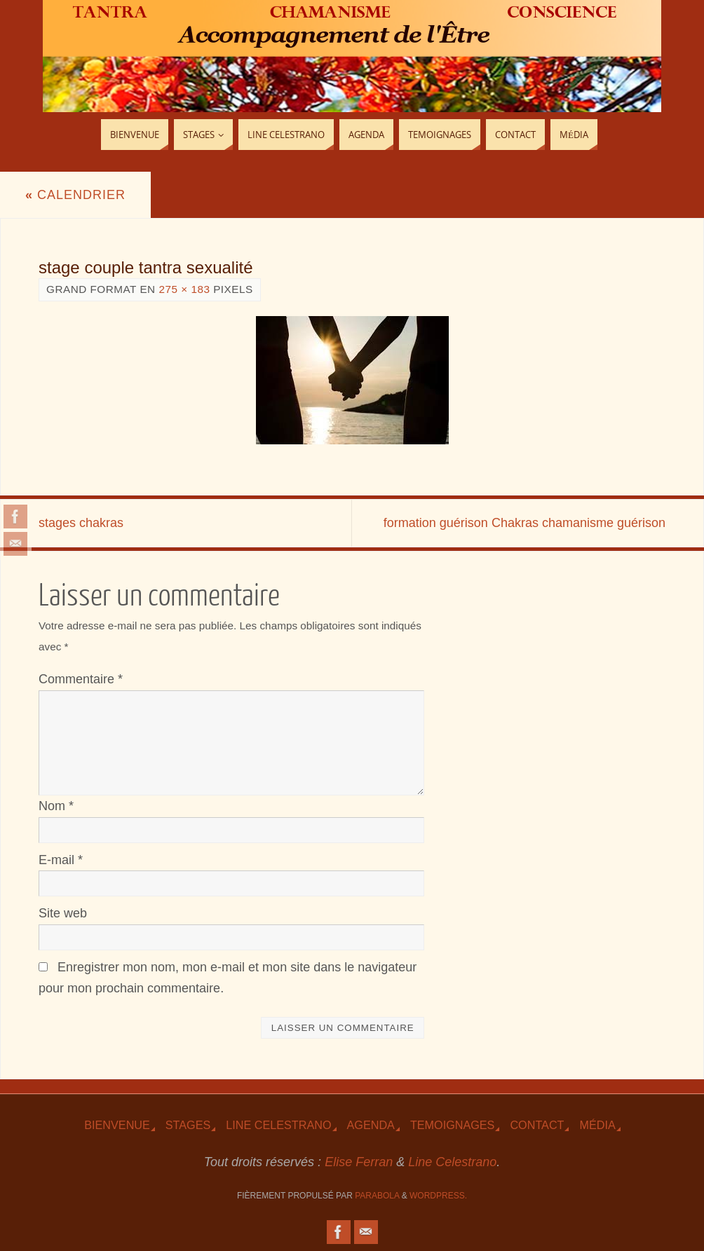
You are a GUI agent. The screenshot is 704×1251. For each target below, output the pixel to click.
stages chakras (81, 523)
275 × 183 (184, 289)
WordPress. (438, 1196)
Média (597, 1125)
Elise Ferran (359, 1162)
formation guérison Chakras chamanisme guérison (524, 523)
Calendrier (75, 195)
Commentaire (81, 679)
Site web (63, 913)
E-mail (61, 860)
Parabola (377, 1196)
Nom (56, 806)
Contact (537, 1125)
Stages (187, 1125)
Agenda (371, 1125)
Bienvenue (117, 1125)
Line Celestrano (278, 1125)
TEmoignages (452, 1125)
